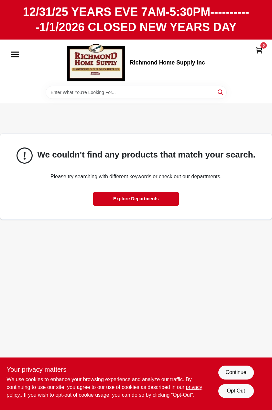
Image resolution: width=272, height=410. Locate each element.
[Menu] (15, 54)
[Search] (220, 92)
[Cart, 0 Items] (259, 50)
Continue (235, 372)
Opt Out (236, 390)
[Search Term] (136, 92)
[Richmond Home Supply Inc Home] (96, 62)
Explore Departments (136, 198)
